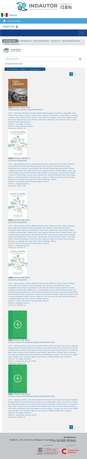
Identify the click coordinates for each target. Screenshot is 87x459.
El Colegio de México (23, 359)
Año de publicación (71, 41)
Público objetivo (11, 44)
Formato (55, 41)
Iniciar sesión (14, 21)
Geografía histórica (22, 184)
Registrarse (9, 26)
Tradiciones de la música (24, 126)
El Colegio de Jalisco (23, 124)
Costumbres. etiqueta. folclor (26, 361)
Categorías (25, 41)
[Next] (79, 74)
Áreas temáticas (41, 41)
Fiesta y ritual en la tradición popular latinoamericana (31, 342)
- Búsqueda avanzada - (13, 64)
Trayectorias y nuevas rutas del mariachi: (25, 109)
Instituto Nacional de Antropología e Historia (32, 182)
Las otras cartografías (17, 160)
